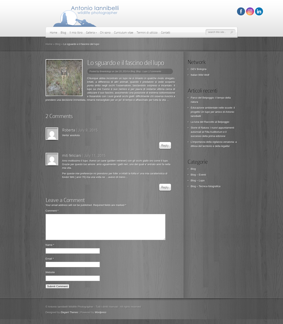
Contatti (165, 32)
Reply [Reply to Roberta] (165, 145)
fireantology (105, 71)
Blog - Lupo (141, 71)
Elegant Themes (69, 317)
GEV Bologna (199, 69)
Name (50, 249)
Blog (63, 32)
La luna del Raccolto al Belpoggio (210, 121)
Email (50, 263)
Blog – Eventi (198, 174)
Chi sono (105, 32)
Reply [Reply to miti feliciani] (165, 187)
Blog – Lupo (198, 180)
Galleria (91, 32)
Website (50, 277)
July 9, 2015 (88, 130)
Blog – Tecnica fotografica (206, 186)
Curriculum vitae (123, 32)
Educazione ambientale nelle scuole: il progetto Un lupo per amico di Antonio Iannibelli (213, 112)
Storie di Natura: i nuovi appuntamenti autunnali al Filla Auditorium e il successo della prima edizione (212, 132)
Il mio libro (76, 32)
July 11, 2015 (95, 155)
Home (53, 32)
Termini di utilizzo (147, 32)
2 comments (155, 71)
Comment (52, 210)
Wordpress (100, 317)
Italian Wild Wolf (200, 74)
